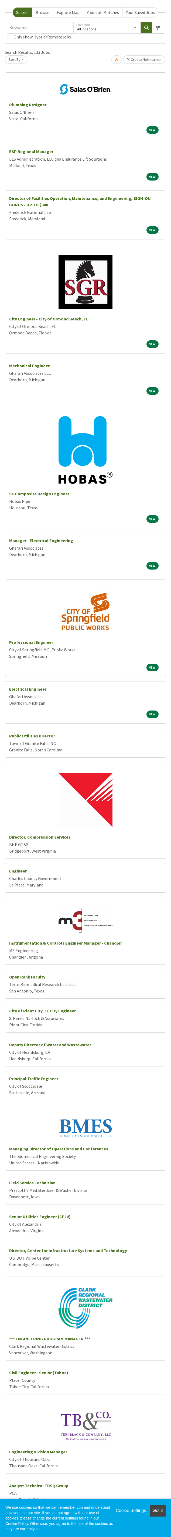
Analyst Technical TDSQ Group (38, 1485)
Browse (42, 12)
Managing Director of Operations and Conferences (58, 1148)
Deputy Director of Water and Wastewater (50, 1044)
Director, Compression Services (40, 837)
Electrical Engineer (27, 689)
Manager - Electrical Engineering (41, 540)
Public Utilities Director (32, 736)
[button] (158, 28)
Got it (158, 1510)
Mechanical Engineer (29, 365)
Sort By (14, 59)
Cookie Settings (131, 1510)
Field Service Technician (32, 1182)
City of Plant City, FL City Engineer (42, 1010)
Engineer (18, 871)
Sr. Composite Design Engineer (39, 493)
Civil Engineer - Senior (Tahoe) (38, 1372)
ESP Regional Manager (31, 151)
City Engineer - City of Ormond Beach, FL (48, 318)
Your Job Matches (103, 12)
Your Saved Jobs (140, 12)
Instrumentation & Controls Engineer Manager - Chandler (65, 943)
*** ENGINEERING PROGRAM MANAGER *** (49, 1338)
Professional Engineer (31, 642)
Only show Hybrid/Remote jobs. (42, 37)
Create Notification (144, 59)
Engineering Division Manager (38, 1451)
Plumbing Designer (27, 104)
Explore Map (68, 12)
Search (22, 12)
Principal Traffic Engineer (33, 1078)
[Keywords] (40, 28)
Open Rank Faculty (27, 977)
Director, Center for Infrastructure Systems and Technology (68, 1250)
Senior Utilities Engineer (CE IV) (40, 1216)
